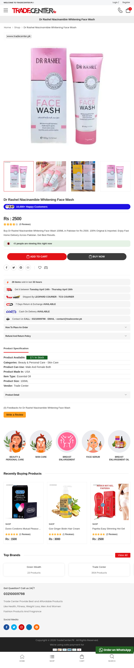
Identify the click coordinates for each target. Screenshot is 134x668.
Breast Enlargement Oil (119, 458)
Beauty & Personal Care (15, 458)
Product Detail (12, 395)
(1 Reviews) (24, 534)
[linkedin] (29, 627)
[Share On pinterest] (21, 267)
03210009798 (14, 593)
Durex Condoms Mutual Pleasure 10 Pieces (28, 528)
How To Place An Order (16, 327)
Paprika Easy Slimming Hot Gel (108, 528)
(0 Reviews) (25, 224)
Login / (116, 2)
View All (123, 555)
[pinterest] (36, 627)
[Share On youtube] (28, 267)
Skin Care (40, 457)
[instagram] (21, 627)
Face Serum (93, 457)
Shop (17, 27)
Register (126, 2)
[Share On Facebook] (6, 267)
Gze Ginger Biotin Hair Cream (64, 528)
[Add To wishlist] (39, 267)
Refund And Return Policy (18, 336)
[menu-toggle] (6, 10)
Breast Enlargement (67, 458)
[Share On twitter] (14, 267)
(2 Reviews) (111, 534)
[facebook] (6, 627)
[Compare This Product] (46, 267)
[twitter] (14, 627)
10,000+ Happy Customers (32, 206)
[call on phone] (120, 10)
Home (7, 27)
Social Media (11, 619)
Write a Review (14, 414)
